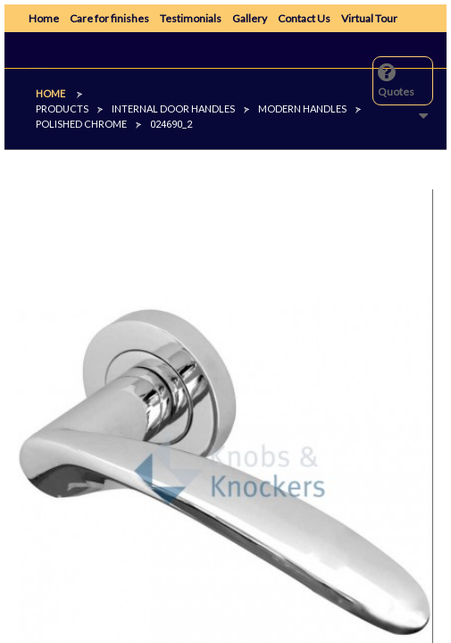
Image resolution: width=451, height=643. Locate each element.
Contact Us (304, 18)
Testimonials (190, 18)
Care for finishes (109, 18)
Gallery (249, 18)
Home (44, 18)
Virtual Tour (369, 18)
